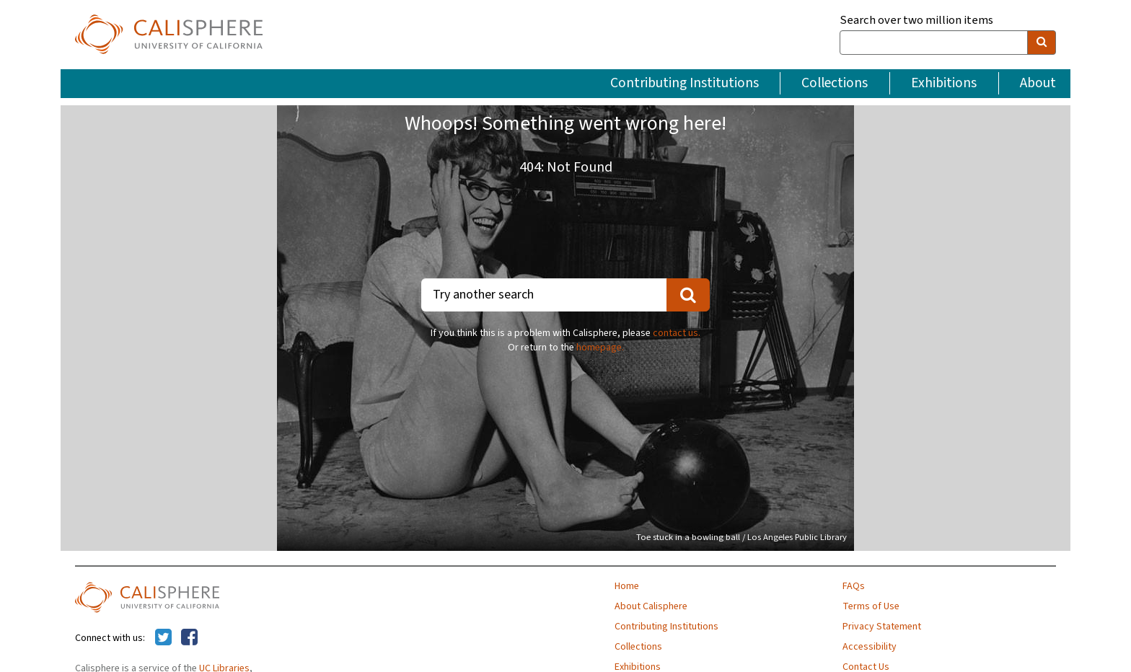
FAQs (853, 586)
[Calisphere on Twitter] (163, 638)
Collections (834, 83)
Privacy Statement (881, 627)
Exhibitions (944, 83)
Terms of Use (870, 606)
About (1038, 83)
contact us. (676, 333)
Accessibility (869, 647)
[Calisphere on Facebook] (189, 638)
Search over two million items (916, 20)
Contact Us (865, 667)
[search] (1041, 42)
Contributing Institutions (684, 83)
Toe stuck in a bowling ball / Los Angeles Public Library (741, 537)
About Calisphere (651, 606)
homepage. (600, 347)
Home (627, 586)
